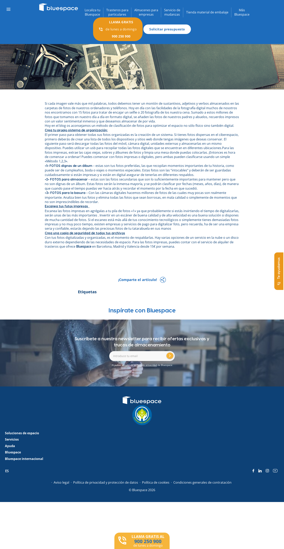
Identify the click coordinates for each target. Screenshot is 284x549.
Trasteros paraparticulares (117, 12)
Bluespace (84, 246)
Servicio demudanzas (172, 12)
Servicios (12, 439)
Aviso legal (61, 482)
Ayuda (10, 446)
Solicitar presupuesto (167, 29)
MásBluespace (241, 12)
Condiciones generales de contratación (202, 482)
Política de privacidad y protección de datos (105, 482)
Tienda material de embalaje (207, 12)
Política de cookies (155, 482)
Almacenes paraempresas (146, 12)
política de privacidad (145, 365)
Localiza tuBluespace (92, 12)
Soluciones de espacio (22, 433)
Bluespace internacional (24, 459)
